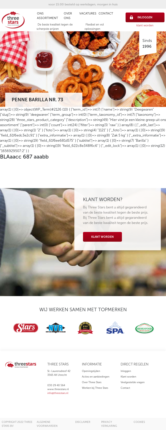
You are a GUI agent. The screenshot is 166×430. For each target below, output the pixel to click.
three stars (58, 364)
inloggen (141, 17)
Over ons (68, 16)
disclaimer (82, 422)
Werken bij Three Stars (95, 387)
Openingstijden (91, 371)
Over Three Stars (91, 382)
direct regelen (134, 364)
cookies (139, 422)
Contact (106, 13)
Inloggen (126, 371)
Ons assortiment (47, 16)
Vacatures (87, 13)
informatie (92, 364)
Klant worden (102, 236)
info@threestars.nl (57, 393)
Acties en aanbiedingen (95, 376)
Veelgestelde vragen (133, 382)
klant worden (144, 25)
